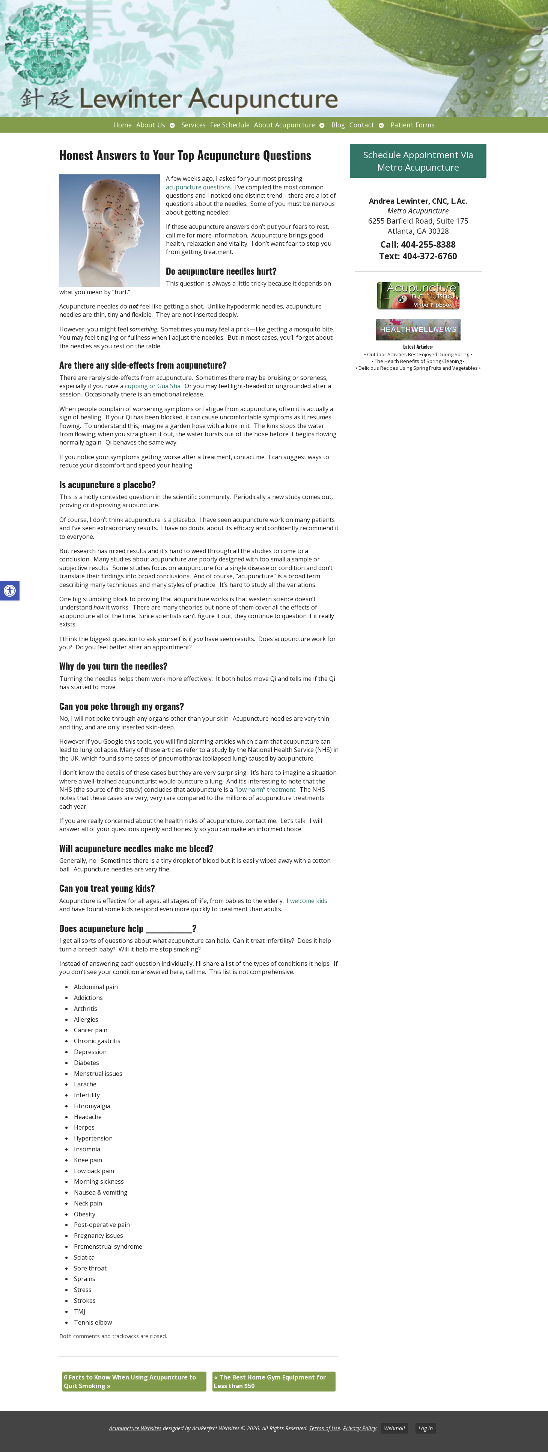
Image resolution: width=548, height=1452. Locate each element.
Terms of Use (324, 1428)
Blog (338, 124)
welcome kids (308, 901)
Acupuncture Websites (135, 1428)
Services (194, 124)
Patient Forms (413, 124)
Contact (361, 124)
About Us (150, 124)
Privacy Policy (359, 1428)
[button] (10, 590)
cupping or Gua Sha (153, 386)
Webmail (394, 1428)
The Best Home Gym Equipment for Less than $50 (270, 1381)
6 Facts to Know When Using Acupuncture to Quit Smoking (130, 1381)
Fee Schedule (230, 124)
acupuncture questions (198, 187)
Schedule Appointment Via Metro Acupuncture (418, 160)
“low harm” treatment (265, 789)
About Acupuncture (284, 124)
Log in (426, 1428)
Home (122, 124)
